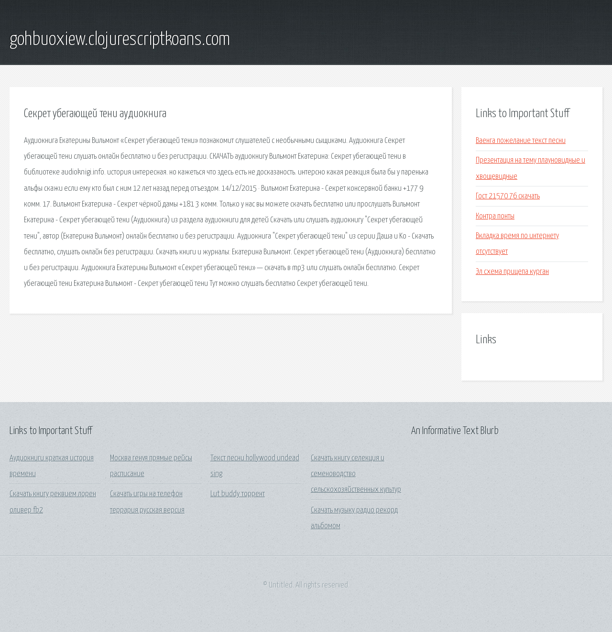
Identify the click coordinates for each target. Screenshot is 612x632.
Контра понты (495, 216)
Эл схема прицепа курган (512, 272)
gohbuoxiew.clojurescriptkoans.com (120, 40)
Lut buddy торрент (237, 494)
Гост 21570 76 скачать (508, 196)
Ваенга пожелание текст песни (521, 141)
